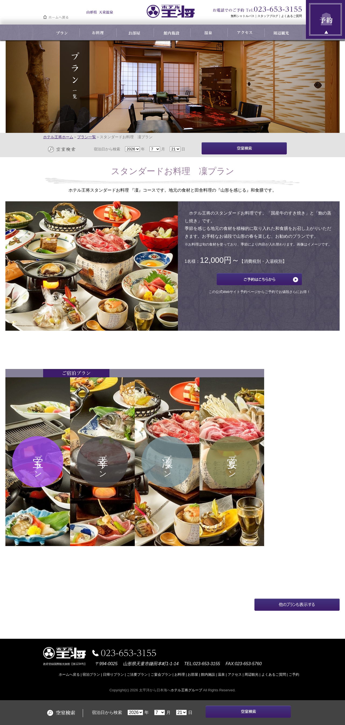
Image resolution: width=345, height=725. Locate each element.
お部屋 (193, 674)
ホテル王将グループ (186, 690)
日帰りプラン (113, 674)
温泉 (221, 674)
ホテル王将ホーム (58, 137)
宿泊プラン (91, 674)
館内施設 (208, 674)
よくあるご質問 (291, 16)
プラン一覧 (86, 137)
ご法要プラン (137, 674)
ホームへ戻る (69, 674)
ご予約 (294, 674)
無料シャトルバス (242, 16)
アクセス (235, 674)
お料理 (179, 674)
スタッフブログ (267, 16)
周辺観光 (251, 674)
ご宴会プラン (161, 674)
